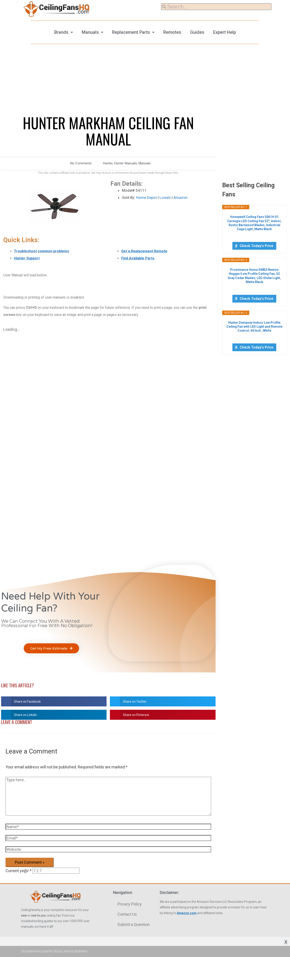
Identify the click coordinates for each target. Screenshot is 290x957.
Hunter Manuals (125, 163)
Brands (61, 32)
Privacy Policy (129, 904)
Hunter (108, 163)
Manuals (90, 32)
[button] (51, 648)
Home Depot (146, 197)
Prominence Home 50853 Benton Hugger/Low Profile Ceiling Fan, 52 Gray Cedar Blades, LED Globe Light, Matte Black (254, 276)
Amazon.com (187, 913)
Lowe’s (165, 197)
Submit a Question (133, 924)
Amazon (180, 197)
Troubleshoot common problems (41, 251)
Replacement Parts (131, 32)
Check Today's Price (256, 246)
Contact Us (127, 914)
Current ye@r (18, 870)
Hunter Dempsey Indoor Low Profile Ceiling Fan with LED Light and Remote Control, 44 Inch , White (254, 326)
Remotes (172, 32)
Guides (197, 32)
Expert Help (224, 32)
